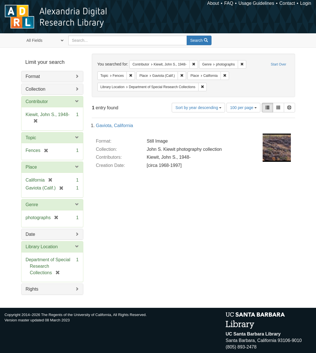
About (213, 3)
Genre (32, 204)
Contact (287, 3)
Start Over (278, 64)
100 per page (243, 107)
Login (305, 3)
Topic (31, 137)
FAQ (228, 3)
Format (33, 76)
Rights (32, 289)
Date (30, 234)
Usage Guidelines (256, 3)
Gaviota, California (114, 125)
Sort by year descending (198, 107)
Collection (35, 89)
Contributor (37, 101)
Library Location (42, 246)
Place (31, 167)
